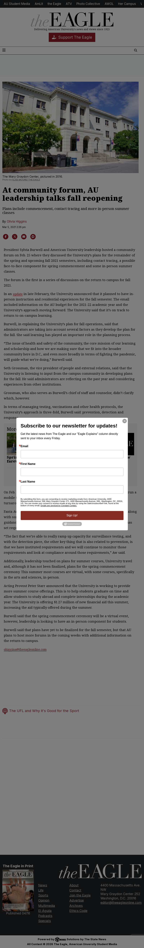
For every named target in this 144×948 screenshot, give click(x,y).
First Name (28, 464)
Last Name (28, 481)
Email (24, 446)
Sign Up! (72, 515)
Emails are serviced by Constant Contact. (59, 505)
